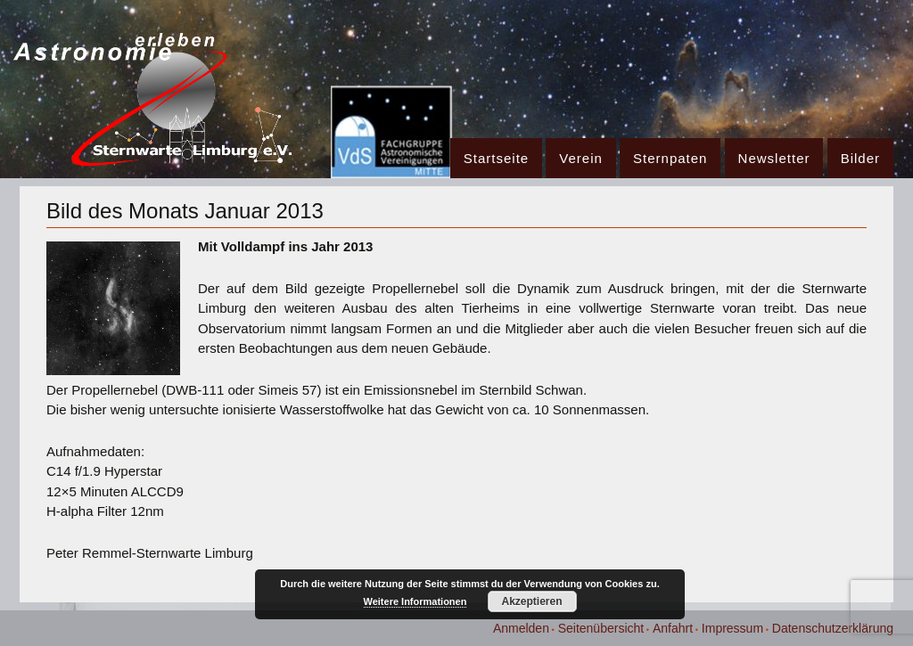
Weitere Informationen (415, 601)
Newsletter (774, 158)
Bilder (860, 158)
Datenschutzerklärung (832, 628)
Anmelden (521, 628)
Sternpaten (670, 158)
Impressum (732, 628)
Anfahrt (673, 628)
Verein (581, 158)
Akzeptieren (531, 601)
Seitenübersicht (601, 628)
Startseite (496, 158)
